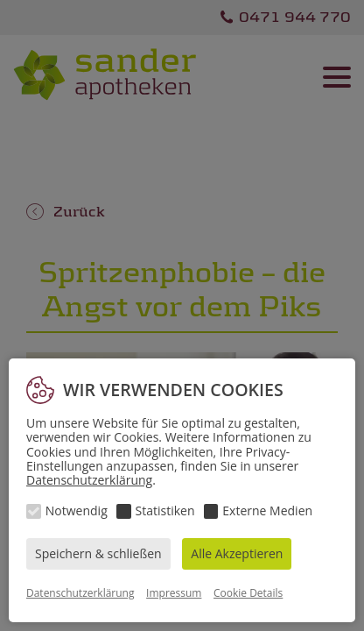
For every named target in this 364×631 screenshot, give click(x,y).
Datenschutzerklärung (89, 479)
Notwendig (77, 510)
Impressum (173, 592)
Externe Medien (267, 510)
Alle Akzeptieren (237, 553)
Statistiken (165, 510)
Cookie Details (248, 592)
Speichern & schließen (98, 553)
